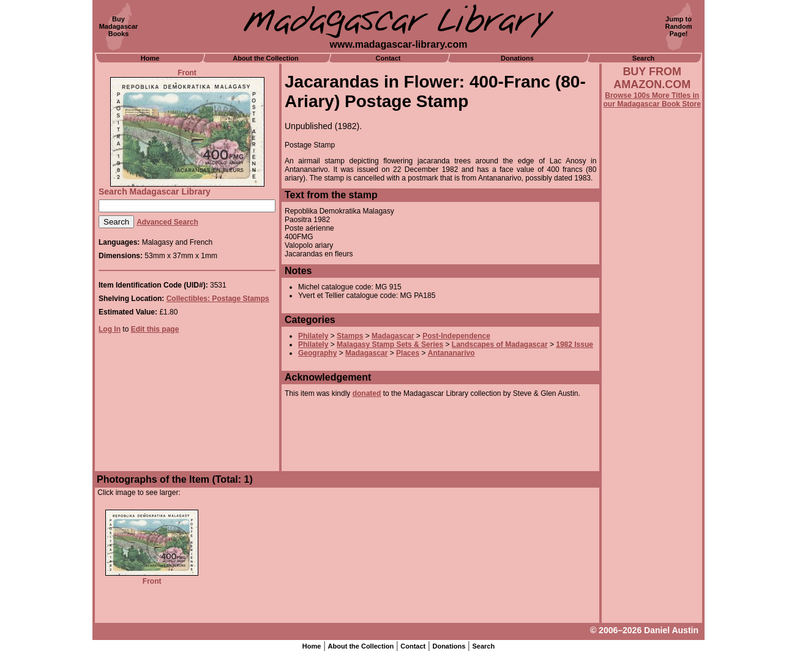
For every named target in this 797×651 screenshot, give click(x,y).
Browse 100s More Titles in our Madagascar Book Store (652, 99)
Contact (388, 58)
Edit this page (155, 329)
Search (643, 58)
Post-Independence (456, 336)
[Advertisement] (652, 438)
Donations (517, 58)
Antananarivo (451, 353)
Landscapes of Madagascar (500, 344)
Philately (313, 336)
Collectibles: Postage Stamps (218, 298)
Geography (317, 353)
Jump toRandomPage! (678, 26)
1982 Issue (574, 344)
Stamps (350, 336)
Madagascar (393, 336)
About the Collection (266, 58)
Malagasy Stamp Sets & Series (390, 344)
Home (150, 58)
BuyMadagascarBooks (118, 26)
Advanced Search (167, 222)
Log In (110, 329)
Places (407, 353)
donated (367, 393)
